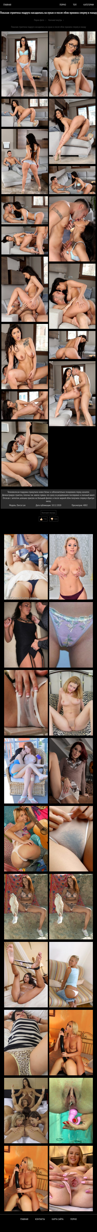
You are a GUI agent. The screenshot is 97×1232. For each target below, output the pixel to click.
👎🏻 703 (53, 519)
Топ (75, 4)
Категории (89, 4)
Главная (7, 4)
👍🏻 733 (43, 519)
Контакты (40, 1219)
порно (63, 4)
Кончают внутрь (48, 512)
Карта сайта (57, 1219)
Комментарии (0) (10, 523)
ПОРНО (73, 1219)
